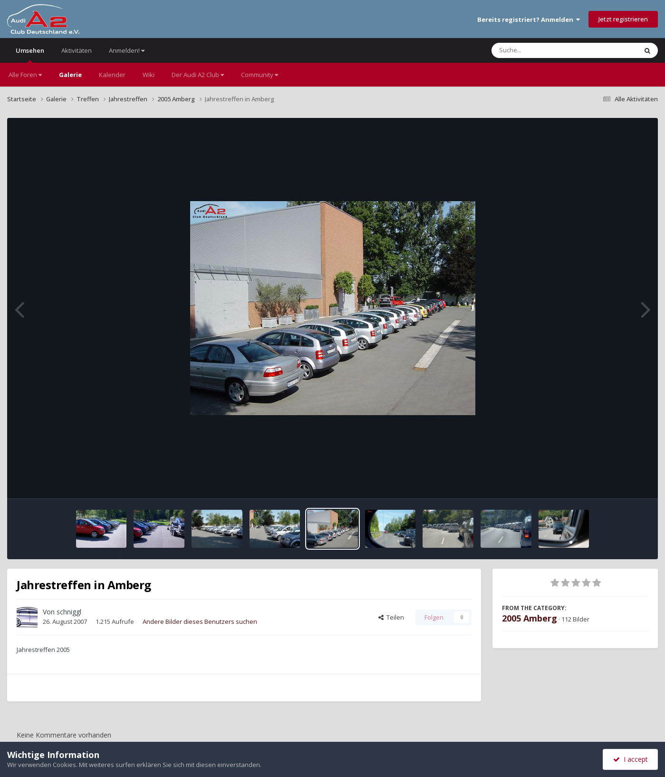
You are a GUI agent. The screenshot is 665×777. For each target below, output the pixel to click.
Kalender (112, 74)
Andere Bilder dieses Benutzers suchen (200, 621)
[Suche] (545, 50)
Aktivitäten (76, 50)
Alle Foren (25, 74)
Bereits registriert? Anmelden (528, 19)
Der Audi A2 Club (198, 74)
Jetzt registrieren (623, 19)
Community (259, 74)
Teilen (391, 617)
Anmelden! (127, 50)
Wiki (148, 74)
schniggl (69, 611)
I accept (630, 759)
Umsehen (30, 54)
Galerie (70, 74)
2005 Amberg (529, 618)
